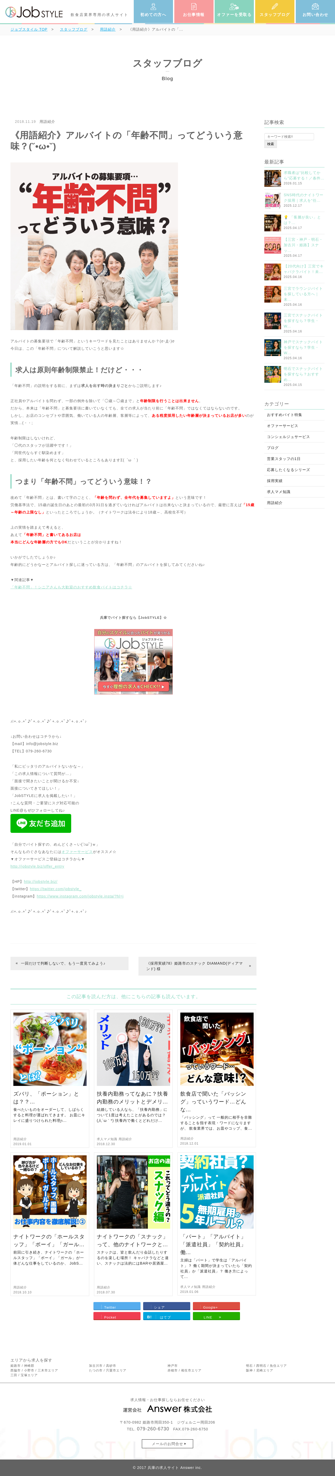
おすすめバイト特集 (284, 415)
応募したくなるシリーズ (288, 470)
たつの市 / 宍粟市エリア (107, 1370)
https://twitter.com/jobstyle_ (55, 889)
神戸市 (173, 1366)
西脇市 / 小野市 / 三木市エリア (34, 1370)
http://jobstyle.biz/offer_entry (37, 866)
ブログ (273, 448)
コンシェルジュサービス (288, 437)
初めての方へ (153, 14)
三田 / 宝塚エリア (24, 1375)
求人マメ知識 (107, 1139)
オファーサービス (77, 852)
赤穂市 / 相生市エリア (185, 1370)
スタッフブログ (275, 14)
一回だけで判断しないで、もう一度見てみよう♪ (63, 963)
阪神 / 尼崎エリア (259, 1370)
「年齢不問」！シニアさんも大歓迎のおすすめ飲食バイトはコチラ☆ (71, 587)
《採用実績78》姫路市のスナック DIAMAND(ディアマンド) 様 (194, 966)
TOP (28, 29)
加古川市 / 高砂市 (102, 1366)
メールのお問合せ (167, 1444)
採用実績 (275, 481)
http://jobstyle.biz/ (40, 881)
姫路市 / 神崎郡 (22, 1366)
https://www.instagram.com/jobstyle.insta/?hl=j (80, 896)
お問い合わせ (315, 14)
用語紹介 (47, 121)
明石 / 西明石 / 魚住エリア (266, 1366)
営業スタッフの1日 (284, 459)
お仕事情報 (194, 14)
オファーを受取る (234, 14)
